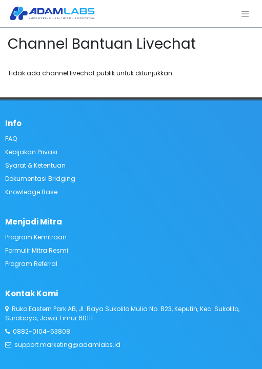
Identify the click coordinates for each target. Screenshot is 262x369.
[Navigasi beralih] (245, 13)
